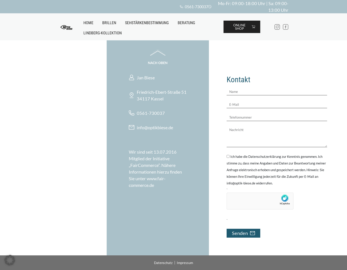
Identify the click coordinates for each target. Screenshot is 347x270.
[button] (9, 260)
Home (88, 22)
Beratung (186, 22)
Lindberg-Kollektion (102, 33)
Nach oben (158, 63)
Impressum (185, 263)
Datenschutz (163, 263)
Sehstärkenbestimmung (147, 22)
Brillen (109, 22)
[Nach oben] (158, 52)
